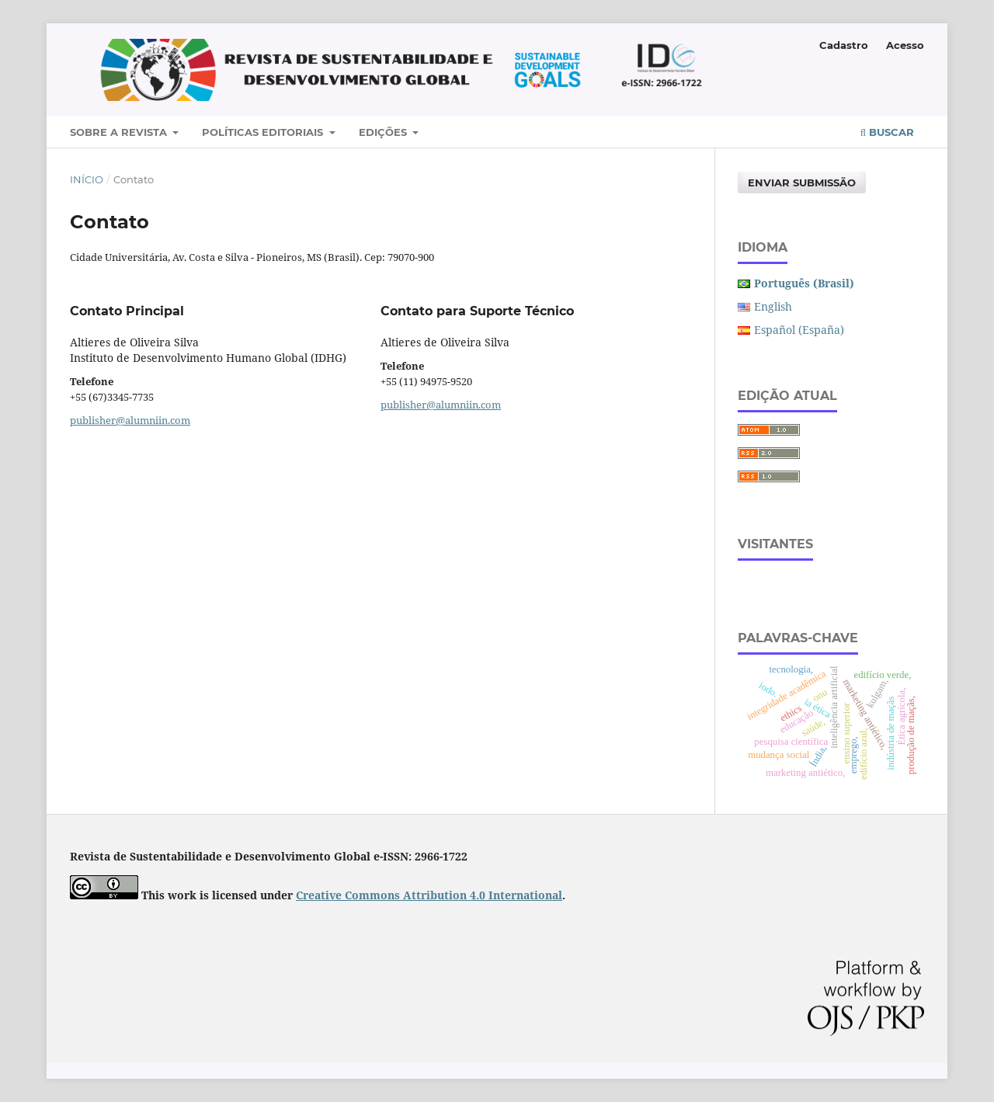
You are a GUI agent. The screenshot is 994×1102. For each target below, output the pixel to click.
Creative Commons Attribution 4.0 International (429, 895)
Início (86, 179)
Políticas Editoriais (264, 132)
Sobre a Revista (120, 132)
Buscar (887, 132)
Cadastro (843, 45)
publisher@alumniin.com (130, 420)
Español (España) (799, 329)
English (773, 306)
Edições (384, 132)
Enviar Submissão (802, 182)
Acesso (905, 45)
